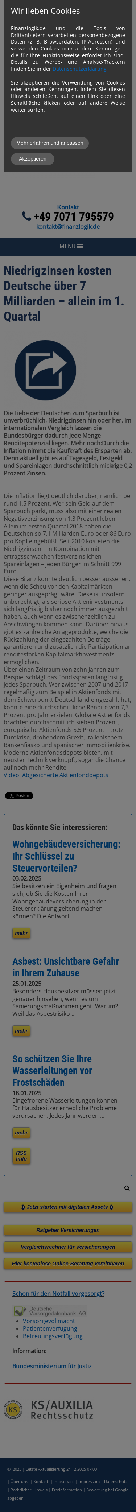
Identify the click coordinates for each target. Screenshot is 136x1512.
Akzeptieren (32, 159)
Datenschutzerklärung (80, 68)
